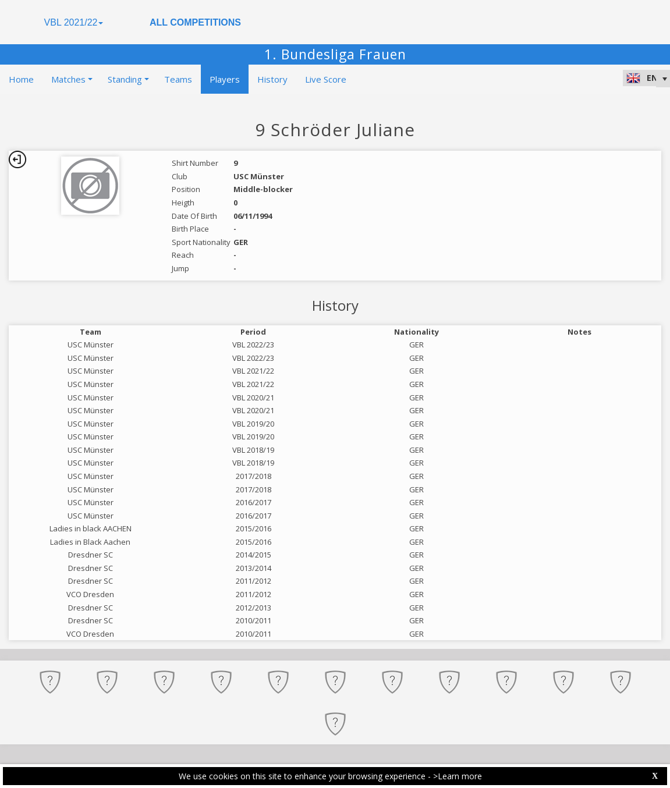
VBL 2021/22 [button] (74, 22)
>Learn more (457, 776)
